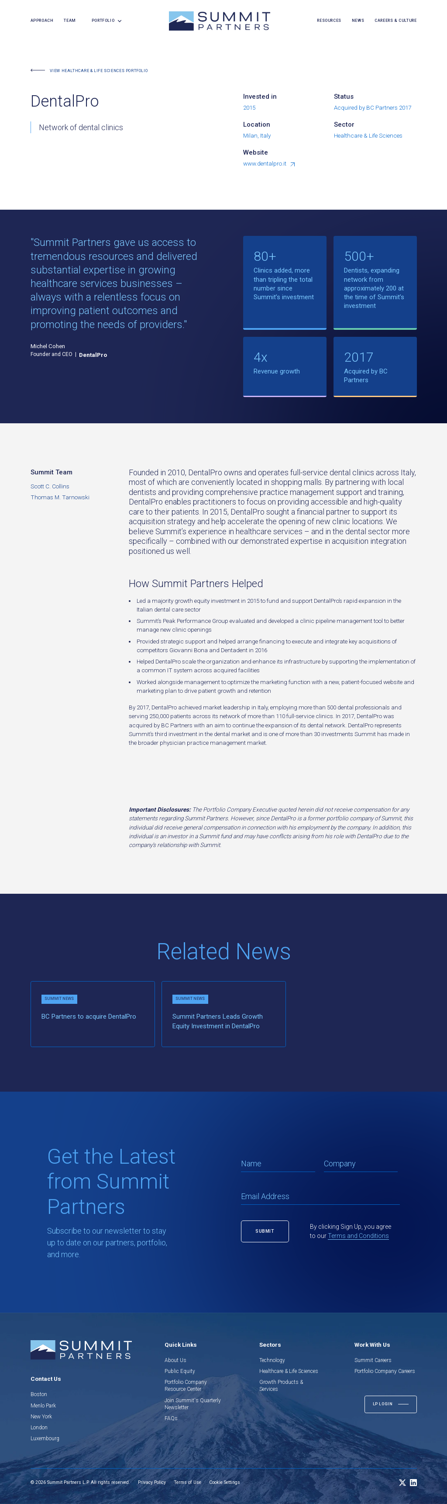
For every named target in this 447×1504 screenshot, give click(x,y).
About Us (175, 1360)
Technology (272, 1360)
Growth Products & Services (281, 1385)
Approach (42, 20)
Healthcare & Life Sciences (288, 1371)
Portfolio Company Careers (384, 1371)
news (358, 20)
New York (41, 1417)
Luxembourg (45, 1438)
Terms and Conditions (358, 1235)
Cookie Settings (224, 1482)
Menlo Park (43, 1406)
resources (329, 20)
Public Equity (180, 1371)
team (70, 20)
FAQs (171, 1418)
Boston (39, 1394)
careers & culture (395, 20)
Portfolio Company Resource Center (186, 1385)
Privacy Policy (152, 1482)
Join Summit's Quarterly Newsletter (193, 1404)
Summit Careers (373, 1360)
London (39, 1427)
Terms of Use (187, 1482)
